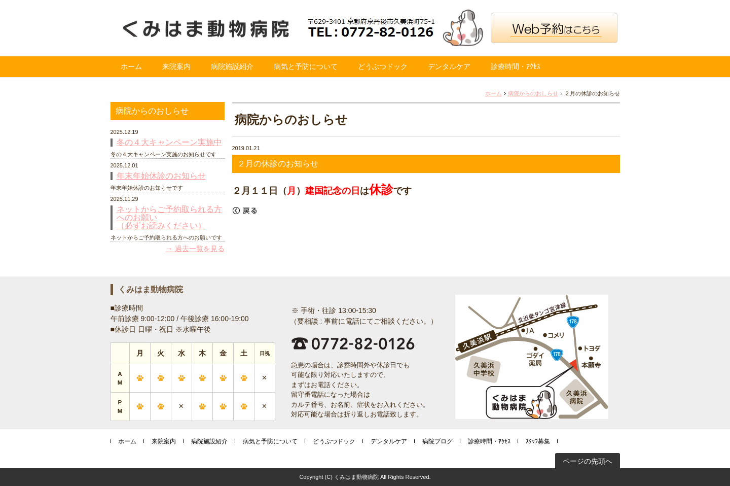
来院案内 (176, 66)
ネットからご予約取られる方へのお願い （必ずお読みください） (169, 217)
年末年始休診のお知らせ (161, 176)
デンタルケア (449, 66)
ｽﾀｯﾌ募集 (538, 441)
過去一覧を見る (200, 249)
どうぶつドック (383, 66)
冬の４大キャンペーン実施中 (169, 142)
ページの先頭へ (587, 461)
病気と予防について (306, 66)
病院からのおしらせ (533, 93)
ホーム (131, 66)
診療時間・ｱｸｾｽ (515, 66)
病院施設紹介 (232, 66)
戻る (245, 210)
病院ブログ (437, 441)
